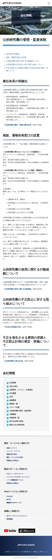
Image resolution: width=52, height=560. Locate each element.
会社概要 (12, 393)
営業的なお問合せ (13, 460)
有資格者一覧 (14, 418)
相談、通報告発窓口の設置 (16, 57)
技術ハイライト (12, 448)
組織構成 (12, 400)
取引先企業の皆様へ (16, 421)
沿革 (11, 397)
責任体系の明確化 (13, 54)
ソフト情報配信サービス (15, 480)
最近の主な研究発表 (16, 425)
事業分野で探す (12, 454)
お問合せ (8, 551)
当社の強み (13, 386)
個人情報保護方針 (26, 551)
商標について (43, 551)
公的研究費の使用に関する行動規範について (23, 61)
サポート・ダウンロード (15, 474)
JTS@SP (10, 496)
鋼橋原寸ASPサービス (14, 502)
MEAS (9, 499)
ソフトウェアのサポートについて (18, 477)
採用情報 (10, 519)
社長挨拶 (12, 383)
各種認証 (12, 414)
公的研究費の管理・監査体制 (20, 411)
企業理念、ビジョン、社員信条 (21, 390)
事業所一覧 (13, 404)
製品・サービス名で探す (15, 457)
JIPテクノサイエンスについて (17, 516)
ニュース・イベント (13, 451)
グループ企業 (14, 407)
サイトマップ (15, 551)
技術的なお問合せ (13, 483)
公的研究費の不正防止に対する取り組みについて (24, 64)
